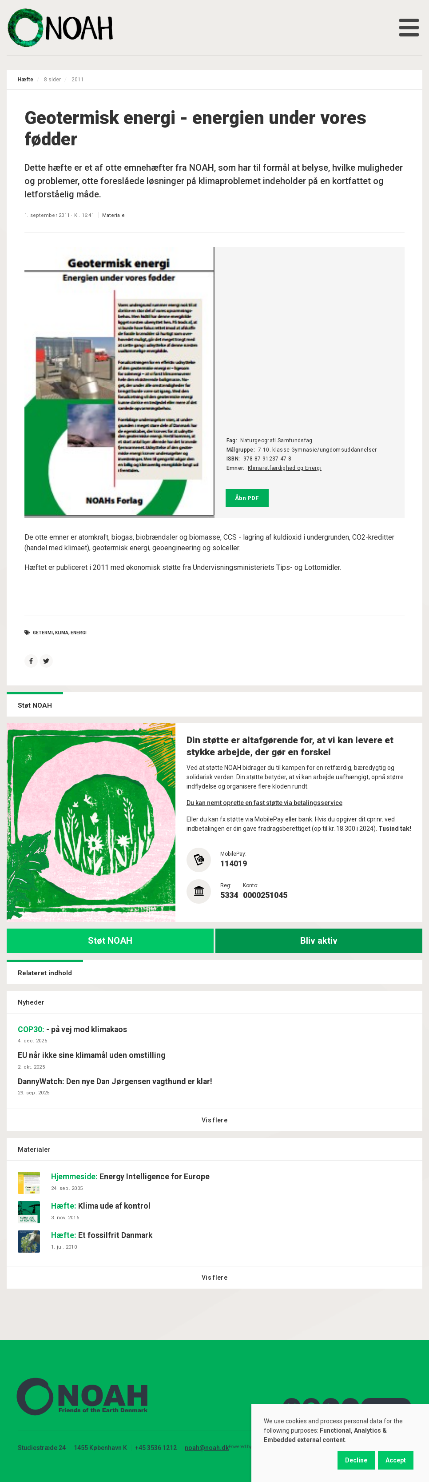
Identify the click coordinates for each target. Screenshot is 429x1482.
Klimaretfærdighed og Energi (285, 468)
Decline (356, 1460)
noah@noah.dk (207, 1447)
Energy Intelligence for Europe (130, 1176)
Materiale (113, 215)
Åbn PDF (247, 497)
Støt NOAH (110, 940)
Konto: (250, 885)
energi (79, 632)
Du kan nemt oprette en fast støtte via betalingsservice (264, 802)
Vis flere (214, 1120)
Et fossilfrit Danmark (101, 1235)
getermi (43, 632)
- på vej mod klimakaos (72, 1029)
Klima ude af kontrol (101, 1206)
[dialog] (340, 1443)
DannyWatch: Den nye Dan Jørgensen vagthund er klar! (115, 1081)
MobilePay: (233, 854)
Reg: (225, 885)
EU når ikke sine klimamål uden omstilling (91, 1055)
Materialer (34, 1150)
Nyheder (31, 1002)
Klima (61, 632)
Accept (395, 1460)
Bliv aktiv (319, 940)
